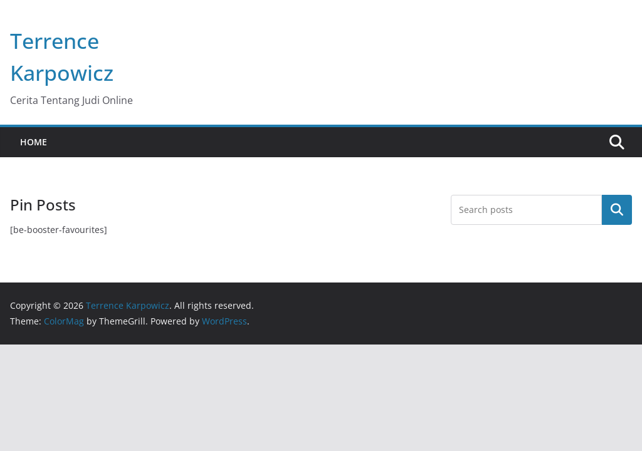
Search (617, 210)
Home (33, 142)
